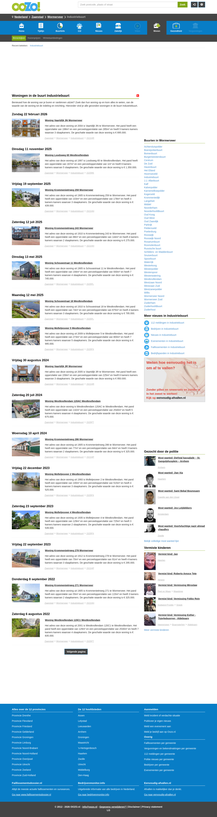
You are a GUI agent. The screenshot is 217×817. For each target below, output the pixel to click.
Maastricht (83, 742)
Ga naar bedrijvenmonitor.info (93, 794)
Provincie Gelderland (23, 731)
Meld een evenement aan (157, 726)
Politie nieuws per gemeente (159, 759)
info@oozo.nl (89, 806)
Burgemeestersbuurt (155, 156)
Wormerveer (55, 16)
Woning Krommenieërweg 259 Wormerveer (69, 190)
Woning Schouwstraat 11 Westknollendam (69, 263)
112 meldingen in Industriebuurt (164, 322)
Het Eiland (149, 170)
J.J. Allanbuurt (151, 180)
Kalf (146, 184)
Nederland (21, 16)
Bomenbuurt (150, 153)
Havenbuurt (150, 167)
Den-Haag (83, 775)
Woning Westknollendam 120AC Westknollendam (73, 401)
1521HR (90, 138)
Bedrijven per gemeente (156, 764)
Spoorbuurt (150, 258)
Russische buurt (152, 248)
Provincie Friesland (22, 726)
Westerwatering (152, 275)
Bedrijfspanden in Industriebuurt (164, 353)
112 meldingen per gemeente (159, 753)
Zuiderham (149, 302)
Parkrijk (148, 224)
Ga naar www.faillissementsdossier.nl (31, 794)
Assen (81, 715)
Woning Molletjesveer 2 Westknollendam (68, 474)
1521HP (90, 457)
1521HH (90, 211)
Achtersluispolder (153, 146)
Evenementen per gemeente (159, 770)
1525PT (90, 422)
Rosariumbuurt (152, 241)
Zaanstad (37, 16)
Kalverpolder (150, 187)
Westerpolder (151, 269)
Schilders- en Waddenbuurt (158, 252)
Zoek (182, 4)
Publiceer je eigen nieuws (157, 721)
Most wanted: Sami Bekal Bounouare (179, 491)
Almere (161, 580)
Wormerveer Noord (154, 296)
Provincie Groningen (22, 737)
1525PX (90, 349)
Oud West (149, 218)
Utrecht (82, 764)
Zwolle (161, 536)
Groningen (83, 737)
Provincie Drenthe (21, 715)
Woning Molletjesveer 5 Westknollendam (68, 328)
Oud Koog (149, 214)
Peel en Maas (164, 591)
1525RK (90, 173)
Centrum (148, 160)
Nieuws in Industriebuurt (160, 335)
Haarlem (162, 479)
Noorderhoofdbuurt (154, 211)
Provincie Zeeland (21, 769)
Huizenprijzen (33, 38)
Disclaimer (134, 806)
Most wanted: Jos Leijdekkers (175, 508)
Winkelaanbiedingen (52, 38)
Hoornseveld (150, 173)
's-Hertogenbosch (87, 748)
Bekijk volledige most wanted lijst (161, 541)
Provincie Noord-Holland (25, 753)
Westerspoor (150, 272)
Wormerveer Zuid (153, 299)
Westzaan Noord (153, 282)
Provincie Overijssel (22, 759)
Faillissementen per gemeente (160, 743)
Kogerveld (149, 194)
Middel (147, 204)
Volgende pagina (76, 651)
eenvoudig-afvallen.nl (171, 397)
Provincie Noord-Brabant (25, 748)
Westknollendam (153, 279)
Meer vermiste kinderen (156, 630)
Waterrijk (148, 262)
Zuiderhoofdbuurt (153, 306)
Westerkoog (150, 265)
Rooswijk (149, 235)
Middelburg (84, 769)
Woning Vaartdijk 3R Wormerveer (63, 366)
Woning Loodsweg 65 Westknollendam (67, 155)
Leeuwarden (84, 726)
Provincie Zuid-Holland (24, 775)
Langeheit (149, 201)
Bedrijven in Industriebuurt (161, 328)
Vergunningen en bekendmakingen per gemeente (170, 748)
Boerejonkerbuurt (153, 150)
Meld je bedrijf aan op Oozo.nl (160, 731)
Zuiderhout (149, 309)
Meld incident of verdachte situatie (162, 715)
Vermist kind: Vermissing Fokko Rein (179, 598)
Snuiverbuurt (150, 255)
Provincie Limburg (21, 742)
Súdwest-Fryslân (166, 605)
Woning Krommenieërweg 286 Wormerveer (69, 439)
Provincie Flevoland (22, 721)
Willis (147, 292)
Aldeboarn (192, 624)
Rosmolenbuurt (152, 245)
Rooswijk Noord (152, 238)
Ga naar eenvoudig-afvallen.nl (160, 794)
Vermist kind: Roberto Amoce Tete (177, 573)
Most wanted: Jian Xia (170, 472)
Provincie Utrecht (21, 764)
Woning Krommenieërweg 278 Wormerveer (69, 550)
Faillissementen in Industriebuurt (164, 347)
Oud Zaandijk (151, 221)
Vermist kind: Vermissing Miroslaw (177, 585)
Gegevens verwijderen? (112, 806)
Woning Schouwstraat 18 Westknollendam (69, 301)
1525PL (90, 284)
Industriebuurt (36, 45)
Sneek (179, 605)
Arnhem (161, 467)
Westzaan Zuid (152, 285)
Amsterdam (163, 514)
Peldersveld (150, 228)
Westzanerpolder (153, 289)
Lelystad (82, 721)
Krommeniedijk (152, 197)
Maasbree (178, 591)
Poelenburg (150, 231)
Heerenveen (164, 624)
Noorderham (150, 207)
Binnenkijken (19, 38)
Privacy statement (152, 806)
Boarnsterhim (178, 624)
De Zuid (148, 163)
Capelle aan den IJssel (168, 497)
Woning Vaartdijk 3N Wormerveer (63, 120)
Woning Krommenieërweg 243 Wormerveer (69, 228)
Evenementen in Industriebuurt (163, 341)
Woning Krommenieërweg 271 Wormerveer (69, 585)
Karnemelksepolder (154, 190)
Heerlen (161, 560)
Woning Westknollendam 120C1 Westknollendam (72, 620)
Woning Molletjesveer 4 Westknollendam (68, 512)
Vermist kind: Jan (168, 554)
